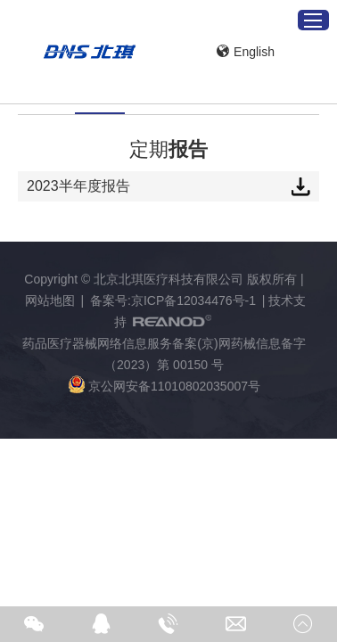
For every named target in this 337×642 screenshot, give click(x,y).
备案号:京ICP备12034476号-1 (173, 300)
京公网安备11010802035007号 (164, 384)
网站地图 (50, 300)
